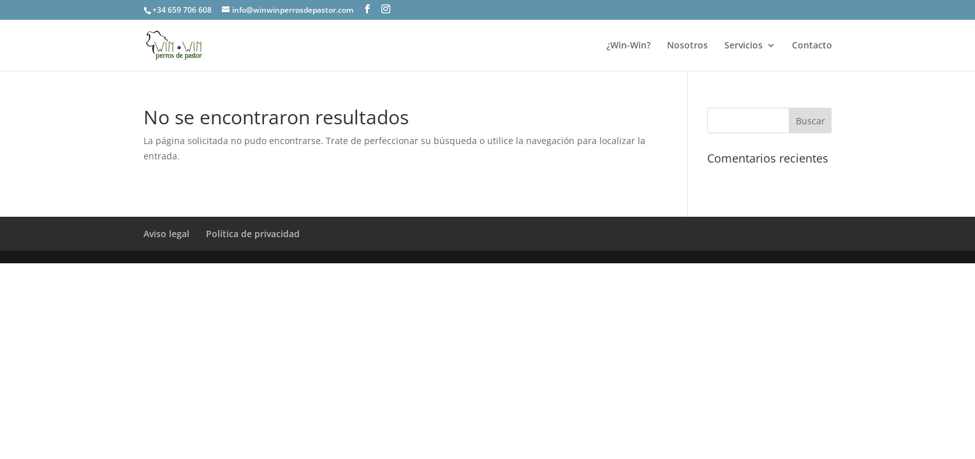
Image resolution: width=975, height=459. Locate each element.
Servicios (743, 46)
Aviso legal (166, 234)
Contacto (812, 46)
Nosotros (687, 46)
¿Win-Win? (628, 46)
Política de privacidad (253, 234)
